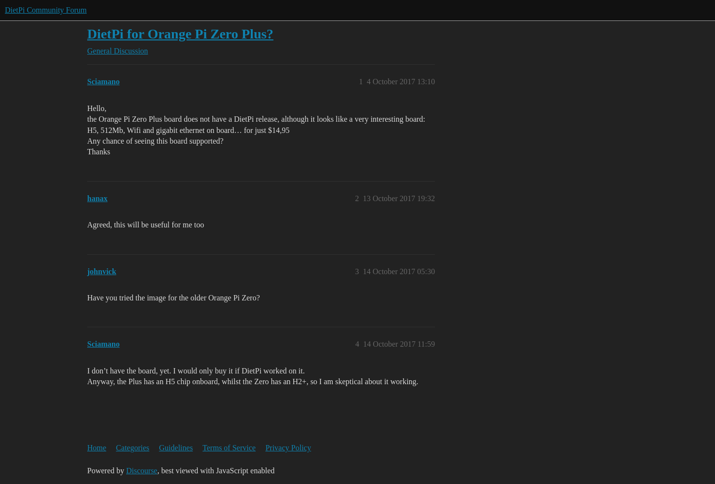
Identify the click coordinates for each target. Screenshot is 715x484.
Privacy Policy (288, 448)
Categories (132, 448)
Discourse (141, 470)
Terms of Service (229, 448)
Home (96, 448)
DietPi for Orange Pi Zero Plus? (180, 33)
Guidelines (176, 448)
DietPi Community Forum (46, 10)
